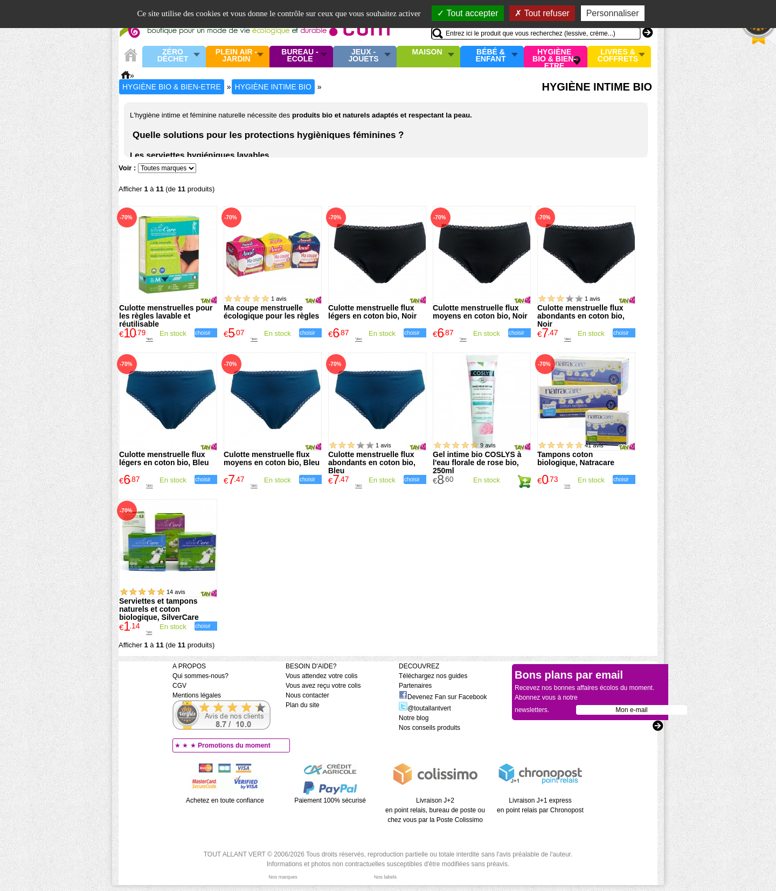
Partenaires (415, 685)
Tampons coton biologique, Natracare (575, 458)
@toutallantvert (425, 708)
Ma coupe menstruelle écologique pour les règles (271, 311)
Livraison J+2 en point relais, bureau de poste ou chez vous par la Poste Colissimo (435, 810)
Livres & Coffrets (618, 56)
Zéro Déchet (173, 56)
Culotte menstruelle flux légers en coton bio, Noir (372, 311)
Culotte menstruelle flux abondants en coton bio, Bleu (371, 462)
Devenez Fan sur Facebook (443, 697)
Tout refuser (542, 13)
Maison (427, 52)
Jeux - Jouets (363, 56)
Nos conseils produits (429, 727)
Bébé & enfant (491, 56)
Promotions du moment (234, 745)
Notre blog (413, 718)
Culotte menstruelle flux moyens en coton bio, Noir (480, 311)
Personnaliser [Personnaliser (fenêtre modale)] (612, 13)
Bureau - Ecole (299, 56)
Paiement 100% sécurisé (330, 800)
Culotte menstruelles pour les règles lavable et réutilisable (165, 315)
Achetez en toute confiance (225, 800)
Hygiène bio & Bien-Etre (554, 57)
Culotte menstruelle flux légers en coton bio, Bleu (164, 458)
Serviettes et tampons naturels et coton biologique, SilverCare (159, 609)
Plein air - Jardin (236, 56)
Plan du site (303, 705)
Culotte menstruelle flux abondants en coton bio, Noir (581, 315)
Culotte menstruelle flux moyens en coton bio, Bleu (272, 458)
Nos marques (282, 877)
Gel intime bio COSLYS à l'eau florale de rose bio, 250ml (477, 462)
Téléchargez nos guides (433, 676)
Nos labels (385, 877)
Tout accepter (467, 13)
